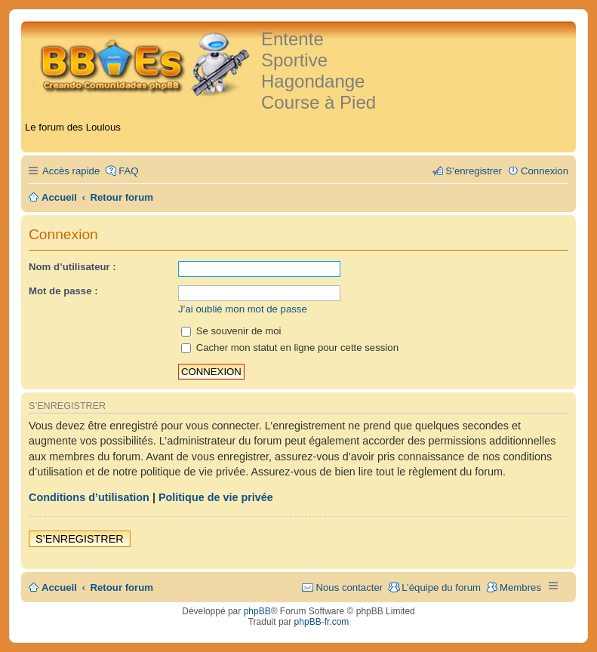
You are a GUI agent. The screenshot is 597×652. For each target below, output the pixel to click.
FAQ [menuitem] (128, 171)
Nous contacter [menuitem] (349, 587)
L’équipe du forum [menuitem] (441, 587)
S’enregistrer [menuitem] (473, 171)
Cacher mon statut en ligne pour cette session (290, 347)
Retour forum (122, 587)
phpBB (257, 611)
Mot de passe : (63, 291)
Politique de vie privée (215, 497)
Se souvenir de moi (231, 331)
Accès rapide (71, 171)
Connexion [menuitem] (544, 171)
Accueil (59, 587)
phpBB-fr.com (321, 622)
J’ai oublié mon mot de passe (242, 309)
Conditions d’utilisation (89, 497)
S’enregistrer (79, 539)
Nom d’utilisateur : (72, 266)
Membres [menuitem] (520, 587)
